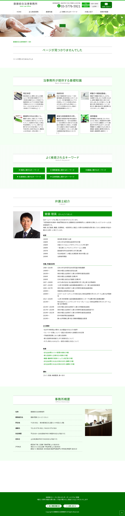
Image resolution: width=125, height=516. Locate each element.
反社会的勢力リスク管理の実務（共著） (56, 352)
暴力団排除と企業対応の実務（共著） (56, 355)
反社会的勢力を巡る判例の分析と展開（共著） (59, 361)
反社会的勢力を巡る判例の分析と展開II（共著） (59, 364)
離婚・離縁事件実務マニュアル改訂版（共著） (58, 358)
